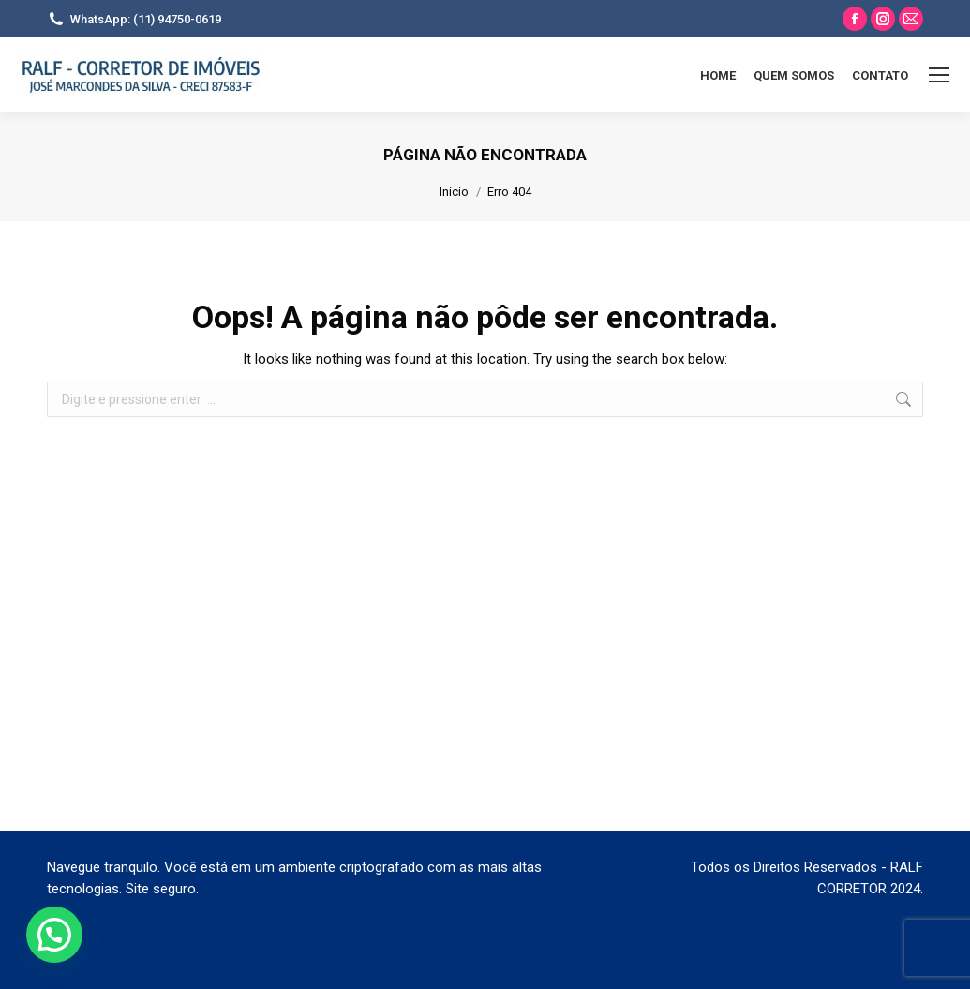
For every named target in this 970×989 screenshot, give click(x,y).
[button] (54, 935)
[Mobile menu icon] (939, 75)
